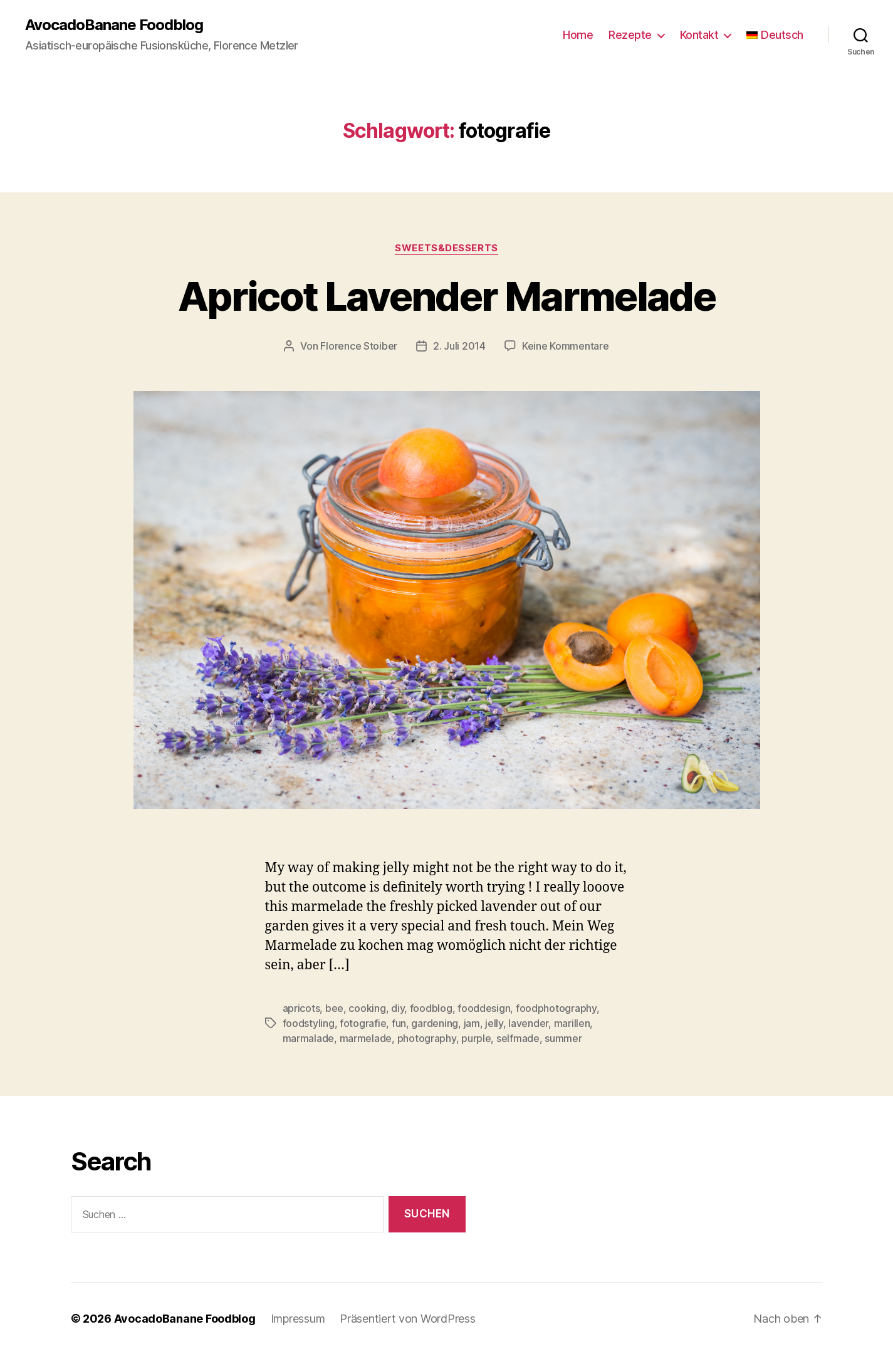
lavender (528, 1023)
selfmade (518, 1038)
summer (563, 1038)
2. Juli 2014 (459, 346)
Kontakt (699, 34)
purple (476, 1038)
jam (472, 1023)
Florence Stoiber (358, 346)
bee (334, 1008)
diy (397, 1008)
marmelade (366, 1038)
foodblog (431, 1008)
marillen (572, 1023)
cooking (366, 1008)
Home (578, 34)
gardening (434, 1023)
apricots (301, 1008)
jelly (494, 1023)
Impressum (298, 1318)
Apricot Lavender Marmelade (446, 296)
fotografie (363, 1023)
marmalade (309, 1038)
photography (426, 1038)
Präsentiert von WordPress (407, 1318)
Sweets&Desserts (446, 248)
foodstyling (309, 1023)
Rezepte (630, 34)
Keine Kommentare (565, 346)
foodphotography (556, 1008)
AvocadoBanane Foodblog (114, 25)
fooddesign (483, 1008)
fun (399, 1023)
